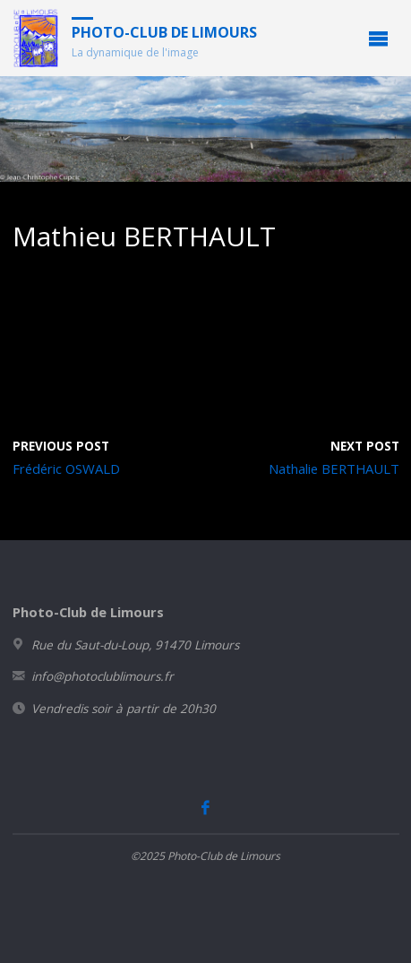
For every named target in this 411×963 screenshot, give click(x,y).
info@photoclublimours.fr (102, 676)
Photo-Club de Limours (164, 32)
